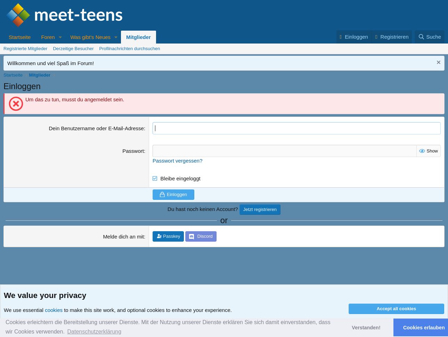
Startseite (20, 37)
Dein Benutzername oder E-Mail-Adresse (96, 128)
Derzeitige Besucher (73, 48)
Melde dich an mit (123, 237)
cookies (54, 310)
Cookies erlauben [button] (424, 327)
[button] (60, 37)
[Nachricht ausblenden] (438, 63)
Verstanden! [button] (366, 327)
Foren (48, 37)
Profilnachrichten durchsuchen (129, 48)
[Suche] (430, 36)
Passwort (133, 151)
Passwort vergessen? (177, 161)
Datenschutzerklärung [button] (94, 332)
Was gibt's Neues (90, 37)
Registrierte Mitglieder (25, 48)
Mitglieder (138, 37)
